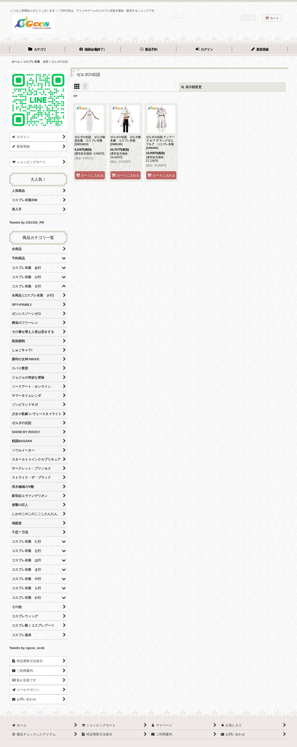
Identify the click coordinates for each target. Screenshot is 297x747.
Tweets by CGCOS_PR (26, 222)
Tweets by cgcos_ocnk (27, 648)
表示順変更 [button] (191, 87)
